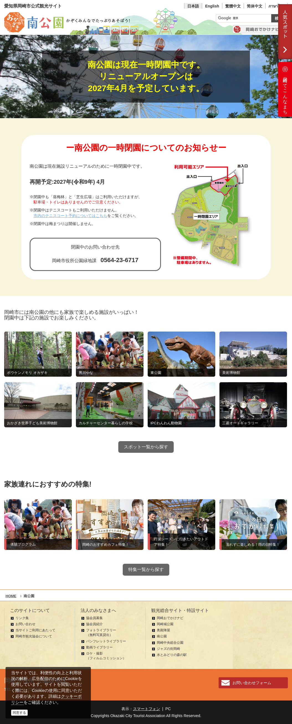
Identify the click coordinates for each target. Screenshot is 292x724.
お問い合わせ (25, 624)
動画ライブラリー (99, 647)
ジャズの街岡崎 (168, 649)
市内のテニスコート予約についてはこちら (70, 216)
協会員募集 (94, 618)
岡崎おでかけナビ (170, 618)
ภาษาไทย (276, 6)
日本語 (193, 6)
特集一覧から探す (146, 569)
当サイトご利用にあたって (35, 630)
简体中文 (254, 6)
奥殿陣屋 (163, 630)
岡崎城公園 (165, 624)
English (212, 6)
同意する (19, 713)
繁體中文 (233, 6)
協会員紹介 (94, 624)
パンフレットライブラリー (106, 641)
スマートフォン (146, 709)
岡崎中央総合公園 (170, 643)
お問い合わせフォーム (251, 683)
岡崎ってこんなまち (285, 89)
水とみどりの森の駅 (172, 655)
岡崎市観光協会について (34, 636)
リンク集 (22, 618)
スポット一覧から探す (146, 446)
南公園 (162, 636)
